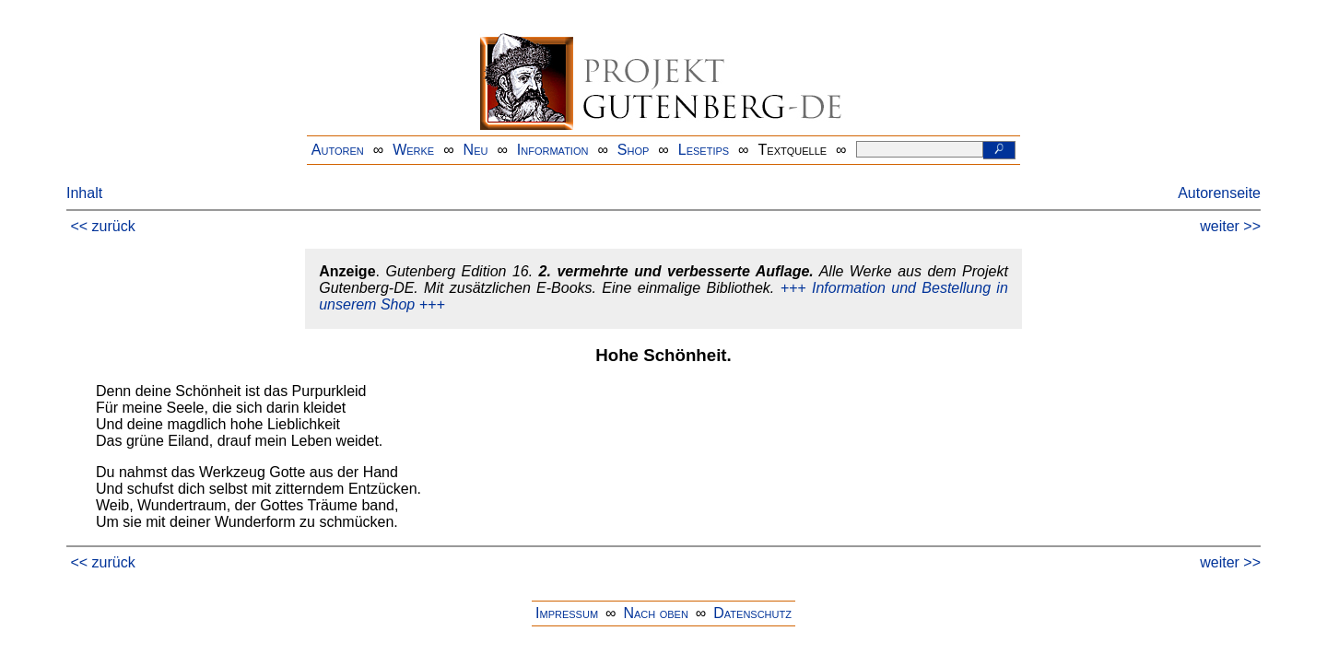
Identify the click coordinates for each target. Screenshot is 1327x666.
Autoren (337, 150)
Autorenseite (1219, 193)
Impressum (566, 613)
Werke (413, 150)
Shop (633, 150)
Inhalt (84, 193)
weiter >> (1230, 226)
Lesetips (703, 150)
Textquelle (793, 150)
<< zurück (102, 226)
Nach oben (655, 613)
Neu (476, 150)
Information (553, 150)
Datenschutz (752, 613)
